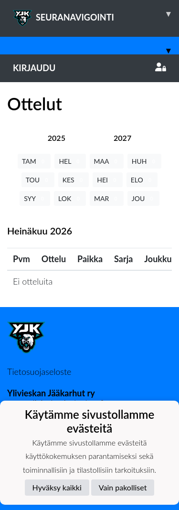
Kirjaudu (89, 68)
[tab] (56, 137)
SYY (35, 198)
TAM (34, 161)
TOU (38, 180)
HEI (107, 180)
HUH (144, 161)
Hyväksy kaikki (57, 487)
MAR (106, 198)
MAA (106, 161)
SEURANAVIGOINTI (96, 14)
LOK (70, 198)
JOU (143, 198)
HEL (70, 161)
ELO (142, 180)
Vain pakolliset (123, 487)
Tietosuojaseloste (39, 371)
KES (74, 180)
